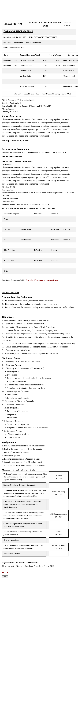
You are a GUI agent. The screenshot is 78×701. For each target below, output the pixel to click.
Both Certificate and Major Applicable (42, 280)
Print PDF (6, 572)
